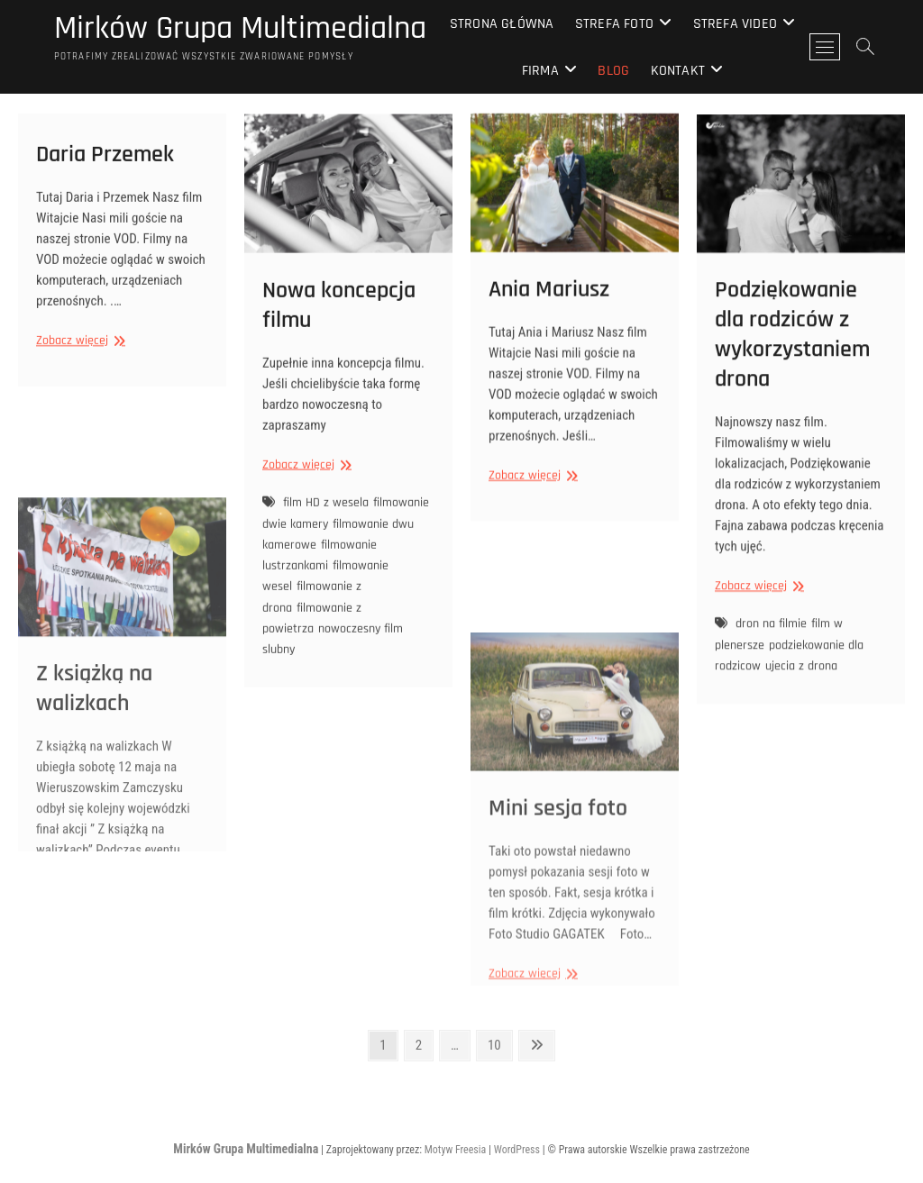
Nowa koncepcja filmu (339, 332)
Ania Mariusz (549, 308)
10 (499, 1043)
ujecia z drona (801, 695)
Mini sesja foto (558, 943)
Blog (613, 70)
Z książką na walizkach (94, 822)
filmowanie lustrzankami (319, 582)
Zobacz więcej (78, 354)
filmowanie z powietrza (311, 645)
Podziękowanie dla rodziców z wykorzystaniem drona (792, 363)
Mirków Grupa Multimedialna (240, 29)
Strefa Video (735, 23)
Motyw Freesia (456, 1149)
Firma (540, 70)
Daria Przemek (105, 168)
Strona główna (502, 23)
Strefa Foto (614, 23)
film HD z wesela (326, 530)
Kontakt (678, 70)
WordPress (517, 1149)
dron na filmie (771, 653)
